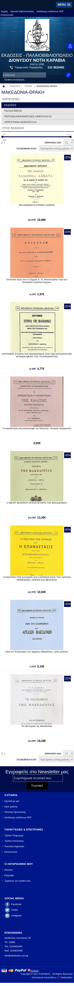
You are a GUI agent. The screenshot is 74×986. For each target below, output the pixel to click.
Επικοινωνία (7, 15)
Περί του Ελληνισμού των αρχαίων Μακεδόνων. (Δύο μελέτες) (36, 651)
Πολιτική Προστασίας (15, 812)
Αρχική (4, 11)
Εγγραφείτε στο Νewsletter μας (37, 771)
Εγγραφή (9, 875)
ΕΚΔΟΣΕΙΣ (14, 86)
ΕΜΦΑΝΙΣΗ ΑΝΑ (53, 142)
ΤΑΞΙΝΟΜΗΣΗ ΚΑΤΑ (26, 148)
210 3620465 (56, 67)
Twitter (14, 910)
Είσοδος (8, 870)
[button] (64, 5)
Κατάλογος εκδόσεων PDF (50, 11)
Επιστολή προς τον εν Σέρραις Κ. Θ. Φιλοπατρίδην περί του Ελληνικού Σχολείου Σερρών (37, 280)
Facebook (16, 904)
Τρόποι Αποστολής (14, 841)
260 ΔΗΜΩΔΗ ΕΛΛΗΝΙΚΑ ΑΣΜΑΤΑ (37, 205)
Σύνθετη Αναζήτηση (14, 79)
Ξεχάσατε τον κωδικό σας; (17, 880)
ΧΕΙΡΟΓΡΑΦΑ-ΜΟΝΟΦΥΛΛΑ (20, 122)
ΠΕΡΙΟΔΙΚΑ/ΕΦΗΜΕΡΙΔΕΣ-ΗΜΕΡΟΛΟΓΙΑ (28, 116)
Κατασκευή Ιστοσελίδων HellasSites (52, 977)
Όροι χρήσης (11, 806)
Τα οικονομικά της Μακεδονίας (36, 726)
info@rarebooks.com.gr (16, 955)
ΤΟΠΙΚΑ (28, 86)
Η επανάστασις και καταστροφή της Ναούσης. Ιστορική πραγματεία (37, 428)
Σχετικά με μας (11, 801)
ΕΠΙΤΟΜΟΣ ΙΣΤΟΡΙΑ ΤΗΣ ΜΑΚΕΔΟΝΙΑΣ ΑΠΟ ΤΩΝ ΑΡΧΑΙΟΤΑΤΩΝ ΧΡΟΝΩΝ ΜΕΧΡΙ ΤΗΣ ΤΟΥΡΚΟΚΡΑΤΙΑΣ (37, 355)
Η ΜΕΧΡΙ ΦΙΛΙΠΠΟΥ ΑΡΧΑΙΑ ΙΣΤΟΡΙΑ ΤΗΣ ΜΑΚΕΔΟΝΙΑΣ (37, 502)
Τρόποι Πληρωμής (13, 835)
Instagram (16, 915)
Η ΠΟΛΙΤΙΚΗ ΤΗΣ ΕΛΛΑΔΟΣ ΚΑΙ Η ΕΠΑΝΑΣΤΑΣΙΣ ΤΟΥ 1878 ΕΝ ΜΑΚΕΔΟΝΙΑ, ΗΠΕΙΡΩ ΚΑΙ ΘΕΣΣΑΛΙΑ (37, 578)
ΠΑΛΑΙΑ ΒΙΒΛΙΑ (13, 110)
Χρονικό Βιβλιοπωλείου (22, 11)
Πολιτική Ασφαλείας (14, 846)
